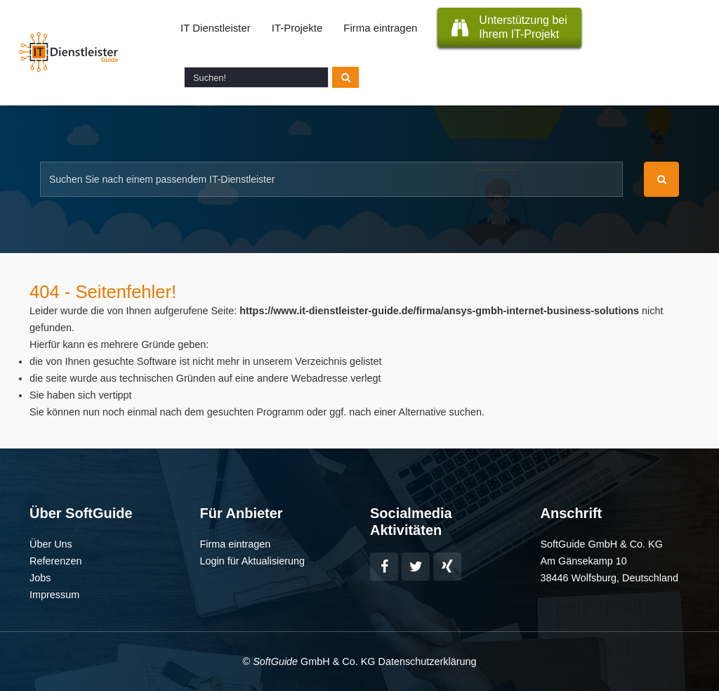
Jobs (40, 577)
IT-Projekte (297, 28)
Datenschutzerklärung (427, 661)
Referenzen (55, 561)
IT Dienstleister (215, 28)
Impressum (54, 594)
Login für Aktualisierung (252, 561)
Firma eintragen (380, 28)
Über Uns (50, 544)
